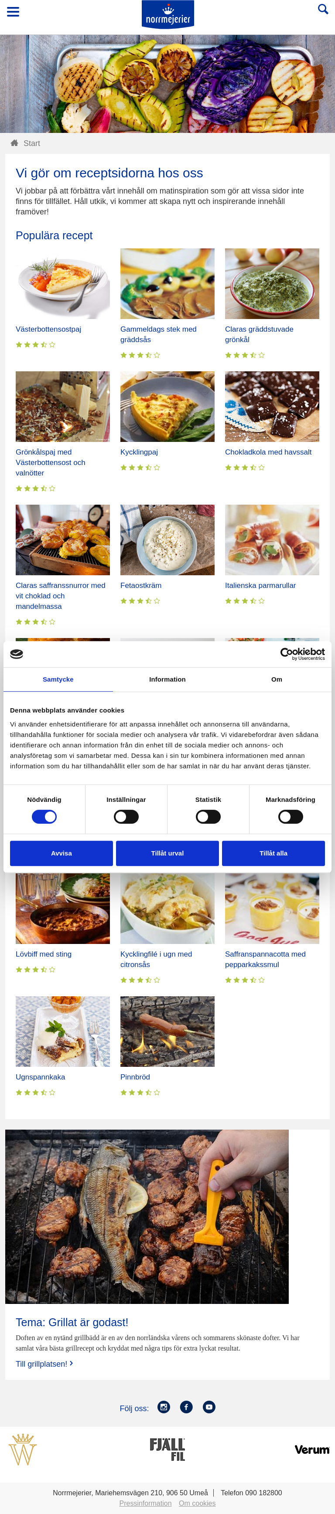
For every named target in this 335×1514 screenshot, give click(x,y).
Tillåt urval (167, 853)
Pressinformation (146, 1503)
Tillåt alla (273, 853)
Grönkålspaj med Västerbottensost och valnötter (50, 462)
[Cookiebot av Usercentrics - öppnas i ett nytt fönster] (287, 654)
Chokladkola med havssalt (268, 452)
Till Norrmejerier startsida (168, 14)
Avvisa (61, 853)
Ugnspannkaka (40, 1077)
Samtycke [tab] (58, 679)
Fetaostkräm (140, 585)
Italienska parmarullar (260, 585)
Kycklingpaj (139, 452)
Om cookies (197, 1503)
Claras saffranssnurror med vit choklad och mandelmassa (61, 596)
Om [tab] (276, 679)
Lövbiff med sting (44, 954)
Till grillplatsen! (45, 1363)
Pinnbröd (135, 1077)
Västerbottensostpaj (48, 329)
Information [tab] (167, 679)
